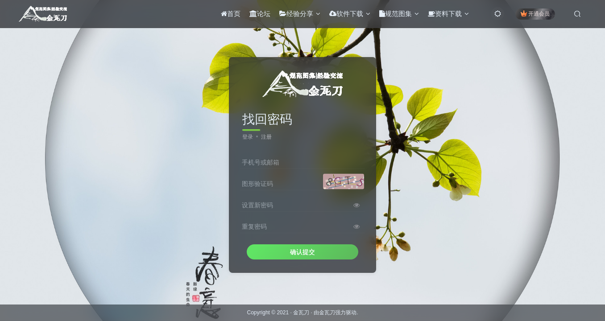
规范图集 (397, 15)
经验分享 (298, 15)
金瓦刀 (301, 312)
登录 (247, 137)
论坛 (258, 15)
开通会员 (533, 14)
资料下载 (446, 15)
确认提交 (302, 251)
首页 (229, 15)
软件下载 (348, 15)
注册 (266, 137)
